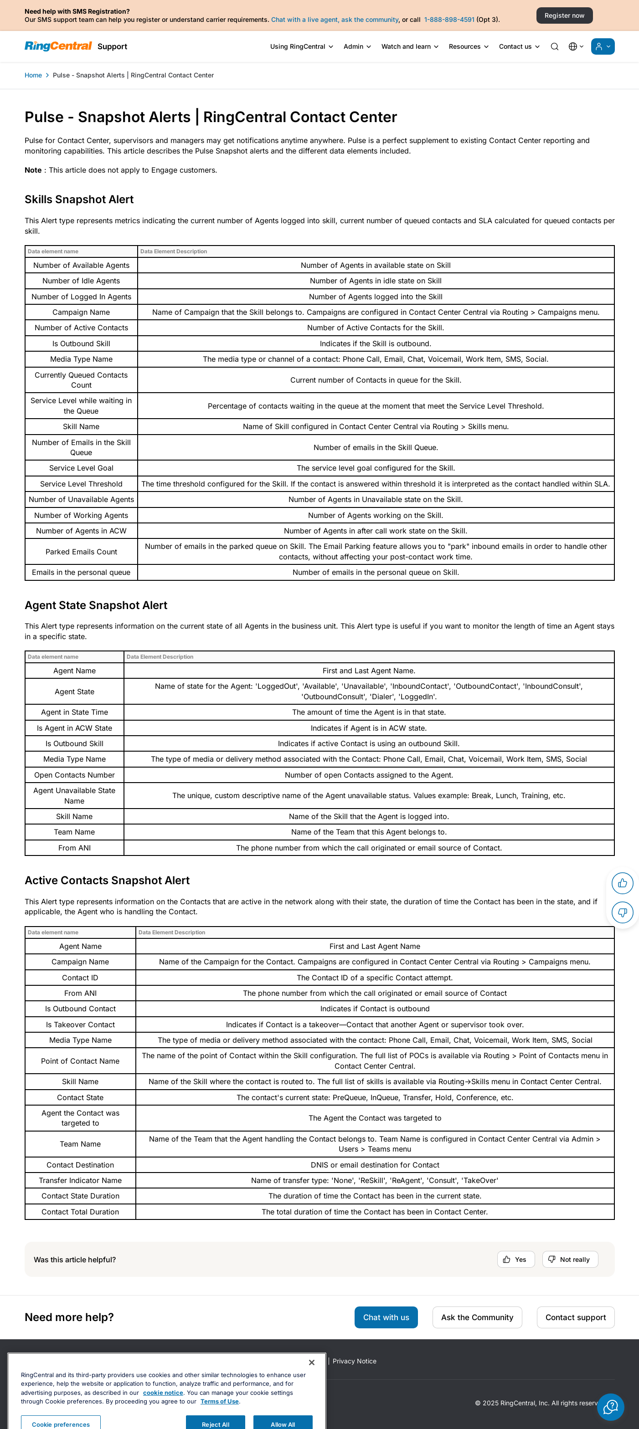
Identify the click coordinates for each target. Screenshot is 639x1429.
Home (33, 75)
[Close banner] (312, 1385)
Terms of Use (220, 1424)
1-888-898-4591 (449, 19)
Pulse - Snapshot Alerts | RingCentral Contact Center (133, 75)
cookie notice (163, 1415)
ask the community (369, 19)
